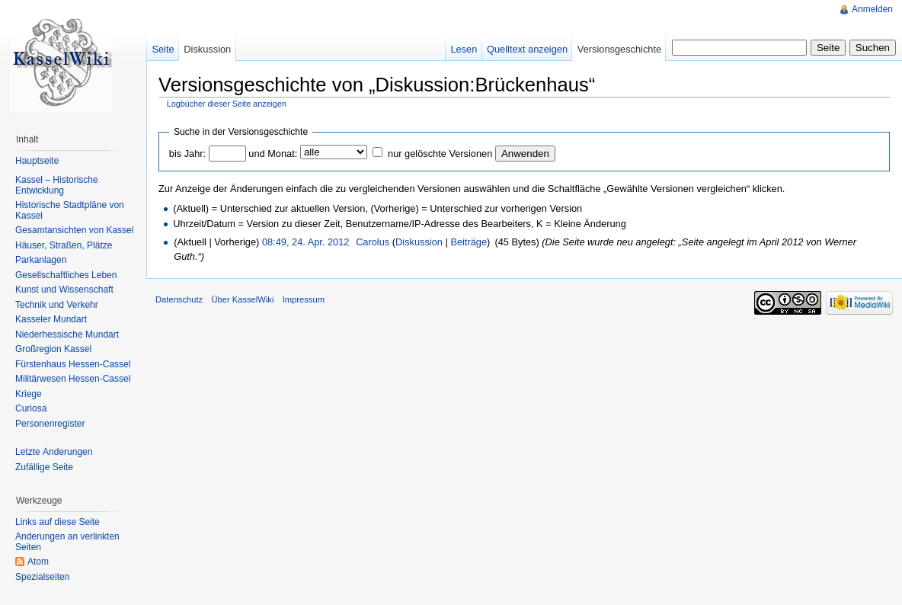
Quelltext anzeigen (527, 49)
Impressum (304, 299)
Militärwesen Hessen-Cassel (72, 378)
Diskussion (419, 242)
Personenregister (50, 423)
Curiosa (30, 408)
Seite (163, 49)
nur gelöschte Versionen (440, 153)
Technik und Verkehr (56, 304)
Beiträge (468, 242)
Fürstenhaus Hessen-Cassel (72, 364)
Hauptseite (37, 160)
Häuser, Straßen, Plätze (63, 245)
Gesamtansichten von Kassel (74, 230)
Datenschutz (179, 299)
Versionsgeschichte (619, 49)
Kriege (28, 394)
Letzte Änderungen (53, 452)
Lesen (463, 49)
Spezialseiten (42, 576)
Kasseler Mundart (51, 319)
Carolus (372, 242)
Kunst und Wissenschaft (64, 289)
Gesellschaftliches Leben (66, 275)
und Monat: (272, 153)
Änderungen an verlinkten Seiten (67, 541)
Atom (38, 561)
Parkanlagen (40, 259)
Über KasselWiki (242, 299)
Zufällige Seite (44, 467)
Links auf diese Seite (57, 522)
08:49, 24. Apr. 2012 (306, 242)
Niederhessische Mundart (67, 334)
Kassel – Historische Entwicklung (56, 185)
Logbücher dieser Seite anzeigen (226, 103)
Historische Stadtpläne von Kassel (69, 210)
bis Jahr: (187, 153)
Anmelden (872, 9)
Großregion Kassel (53, 349)
